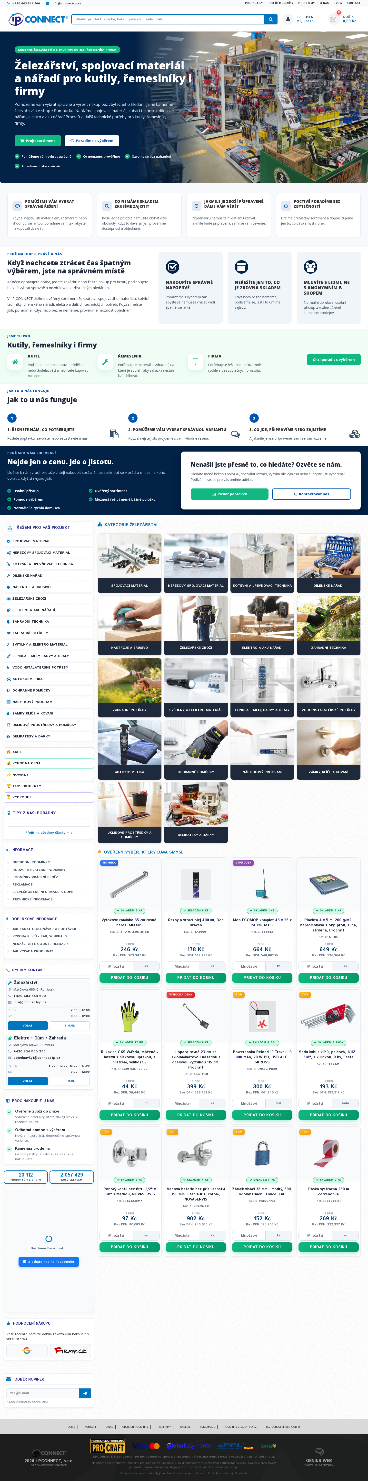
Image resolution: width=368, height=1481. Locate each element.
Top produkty (26, 786)
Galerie (185, 1427)
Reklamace (22, 884)
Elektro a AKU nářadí (33, 610)
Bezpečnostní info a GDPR (283, 1427)
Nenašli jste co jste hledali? (40, 943)
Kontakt (354, 3)
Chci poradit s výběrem (334, 359)
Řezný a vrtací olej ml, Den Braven (196, 923)
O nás (324, 3)
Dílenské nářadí (27, 575)
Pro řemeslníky (280, 3)
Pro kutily (254, 3)
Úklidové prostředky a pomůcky (44, 725)
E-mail (69, 1026)
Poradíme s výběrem (91, 140)
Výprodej (21, 797)
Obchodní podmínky (31, 862)
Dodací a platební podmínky (39, 869)
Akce (17, 752)
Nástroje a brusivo (31, 587)
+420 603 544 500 (23, 3)
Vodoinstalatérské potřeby (40, 667)
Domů (71, 1427)
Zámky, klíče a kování (32, 713)
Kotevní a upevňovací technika (42, 564)
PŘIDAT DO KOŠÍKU (129, 977)
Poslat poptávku (229, 493)
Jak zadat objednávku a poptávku (44, 929)
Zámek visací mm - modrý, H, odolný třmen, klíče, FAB (262, 1192)
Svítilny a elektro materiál (40, 644)
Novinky (20, 774)
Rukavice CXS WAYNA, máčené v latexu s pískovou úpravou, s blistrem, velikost (129, 1057)
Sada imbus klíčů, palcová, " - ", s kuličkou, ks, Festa (328, 1054)
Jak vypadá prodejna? (32, 951)
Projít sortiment (37, 140)
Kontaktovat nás (311, 493)
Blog (338, 3)
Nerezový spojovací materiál (41, 552)
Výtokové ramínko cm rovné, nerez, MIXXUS (129, 923)
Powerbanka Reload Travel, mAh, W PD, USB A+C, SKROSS (262, 1057)
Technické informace (32, 899)
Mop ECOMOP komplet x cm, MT (262, 923)
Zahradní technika (30, 621)
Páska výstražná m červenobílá (328, 1192)
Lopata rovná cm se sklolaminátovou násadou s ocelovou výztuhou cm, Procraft (195, 1059)
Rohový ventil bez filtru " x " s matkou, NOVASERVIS (129, 1192)
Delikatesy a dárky (31, 736)
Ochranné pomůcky (31, 690)
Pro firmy (306, 3)
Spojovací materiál (31, 541)
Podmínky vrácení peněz (35, 877)
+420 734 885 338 (29, 1051)
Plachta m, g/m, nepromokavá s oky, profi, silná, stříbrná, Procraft (328, 925)
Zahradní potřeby (30, 633)
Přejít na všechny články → (47, 832)
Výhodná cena (26, 763)
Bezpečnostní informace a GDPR (42, 891)
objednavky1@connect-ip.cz (36, 1057)
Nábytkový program (32, 702)
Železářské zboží (29, 598)
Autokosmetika (27, 679)
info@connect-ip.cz (63, 3)
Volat (28, 1026)
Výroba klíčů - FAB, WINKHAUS (39, 936)
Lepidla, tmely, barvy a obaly (40, 656)
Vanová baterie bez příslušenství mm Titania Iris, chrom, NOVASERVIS (196, 1194)
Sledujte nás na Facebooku (48, 1261)
